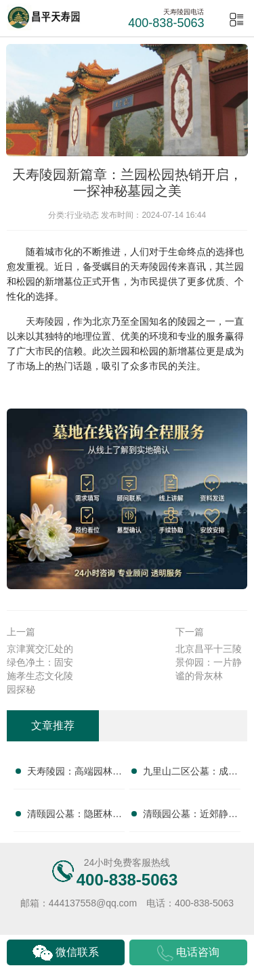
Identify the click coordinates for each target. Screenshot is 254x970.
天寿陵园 (149, 266)
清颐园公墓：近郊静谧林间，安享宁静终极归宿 (190, 816)
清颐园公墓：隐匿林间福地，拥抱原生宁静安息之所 (74, 816)
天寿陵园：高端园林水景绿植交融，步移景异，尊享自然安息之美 (74, 774)
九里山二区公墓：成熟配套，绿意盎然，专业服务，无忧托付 (190, 774)
